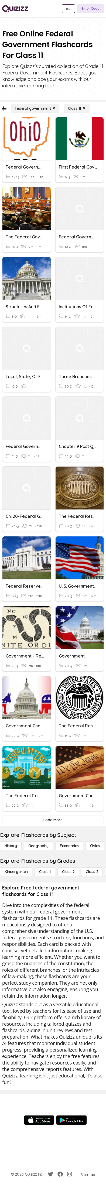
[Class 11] (77, 108)
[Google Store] (71, 1120)
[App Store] (39, 1120)
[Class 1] (45, 871)
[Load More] (53, 820)
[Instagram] (69, 1174)
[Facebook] (60, 1174)
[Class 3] (92, 871)
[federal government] (35, 108)
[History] (11, 845)
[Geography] (38, 845)
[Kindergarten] (16, 871)
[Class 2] (68, 871)
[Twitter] (50, 1174)
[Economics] (69, 845)
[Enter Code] (90, 8)
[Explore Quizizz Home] (15, 8)
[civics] (95, 845)
